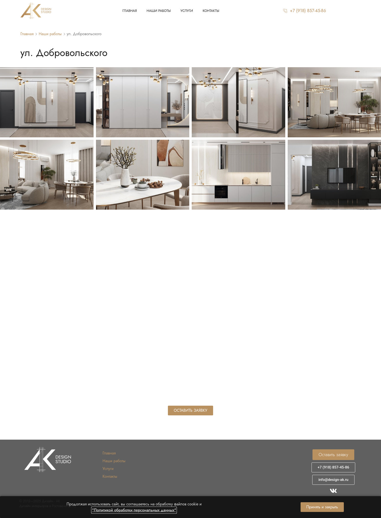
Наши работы (159, 10)
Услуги (187, 10)
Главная (129, 10)
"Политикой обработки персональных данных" (134, 510)
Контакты (211, 10)
